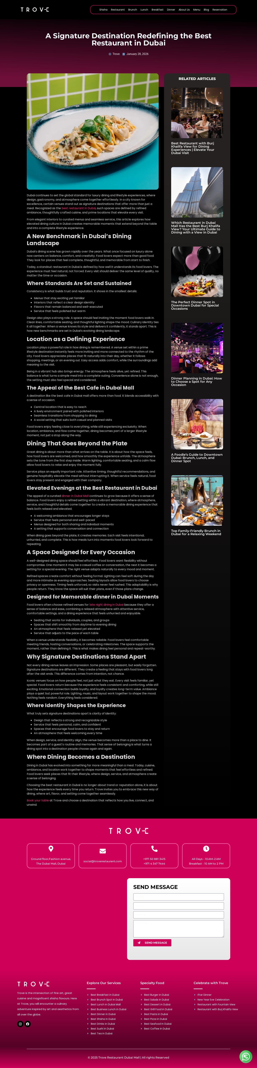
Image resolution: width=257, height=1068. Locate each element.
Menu (196, 9)
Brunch (132, 9)
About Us (184, 9)
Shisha (103, 9)
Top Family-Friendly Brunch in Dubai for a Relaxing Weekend (196, 532)
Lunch (144, 9)
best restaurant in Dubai (78, 208)
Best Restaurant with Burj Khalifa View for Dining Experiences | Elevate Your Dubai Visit (192, 148)
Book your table (38, 800)
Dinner (171, 9)
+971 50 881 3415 (154, 859)
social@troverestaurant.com (103, 861)
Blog (206, 9)
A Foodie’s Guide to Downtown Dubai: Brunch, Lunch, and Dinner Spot (197, 458)
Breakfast (157, 9)
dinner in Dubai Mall (75, 496)
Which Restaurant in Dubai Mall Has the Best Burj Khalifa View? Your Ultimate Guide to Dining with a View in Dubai (195, 227)
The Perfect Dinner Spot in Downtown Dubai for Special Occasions (195, 305)
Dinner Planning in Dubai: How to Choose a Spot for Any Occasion (196, 381)
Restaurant (118, 9)
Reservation (220, 9)
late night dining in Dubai (106, 605)
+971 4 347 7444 (154, 863)
